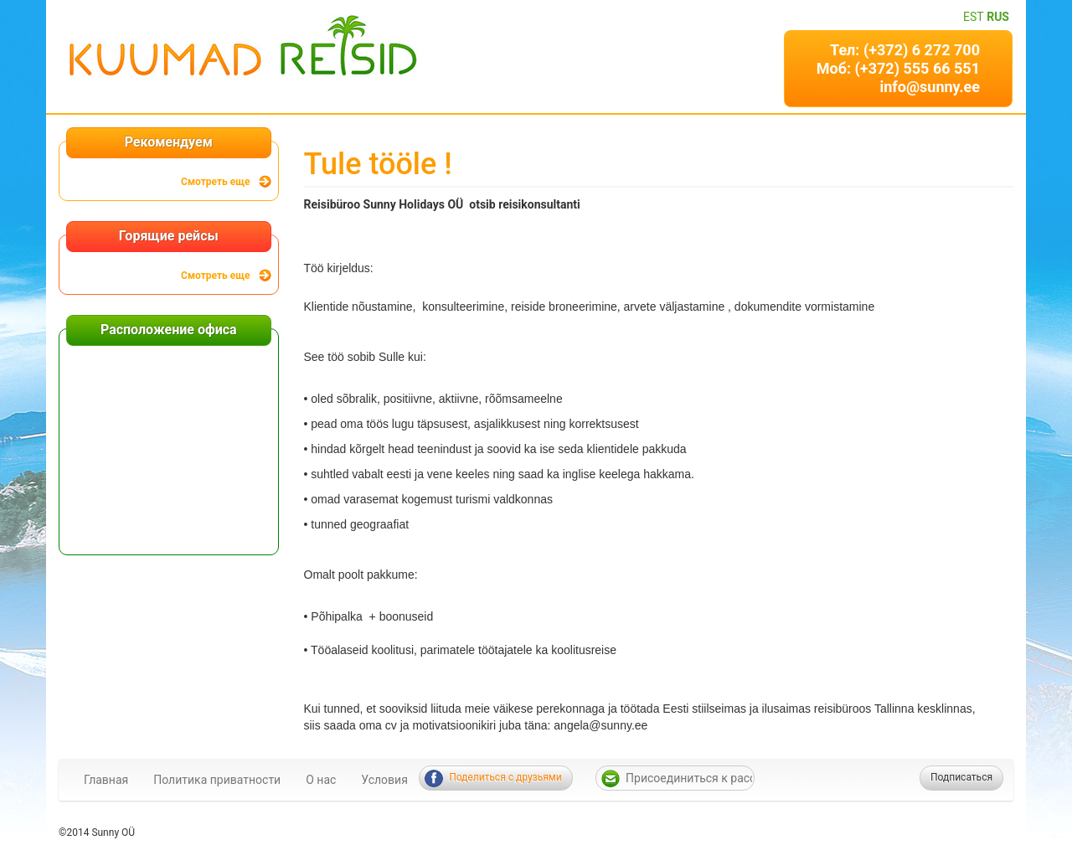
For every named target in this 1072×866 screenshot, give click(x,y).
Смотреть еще (215, 182)
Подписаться (961, 777)
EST (973, 16)
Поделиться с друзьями (505, 777)
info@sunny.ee (929, 86)
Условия (384, 779)
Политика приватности (217, 779)
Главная (106, 779)
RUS (998, 16)
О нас (321, 779)
